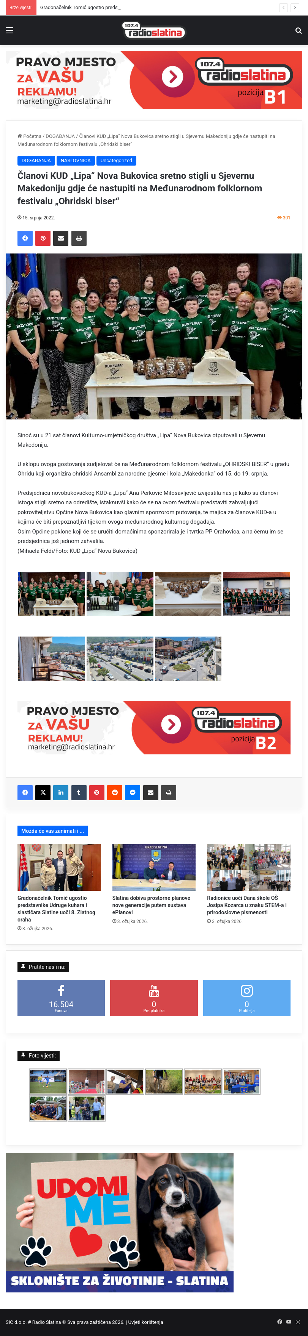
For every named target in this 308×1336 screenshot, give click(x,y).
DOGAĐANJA (60, 136)
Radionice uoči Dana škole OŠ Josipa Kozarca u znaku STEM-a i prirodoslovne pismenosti (246, 905)
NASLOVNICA (76, 160)
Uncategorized (116, 160)
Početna (29, 136)
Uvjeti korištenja (145, 1322)
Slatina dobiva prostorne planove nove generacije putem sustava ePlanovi (151, 905)
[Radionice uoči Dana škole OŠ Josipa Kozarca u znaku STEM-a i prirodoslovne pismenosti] (249, 867)
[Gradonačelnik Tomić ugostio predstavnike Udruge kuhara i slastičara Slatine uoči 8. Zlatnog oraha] (59, 867)
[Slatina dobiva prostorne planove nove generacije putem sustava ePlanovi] (154, 867)
